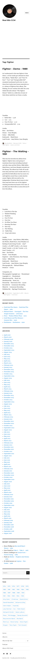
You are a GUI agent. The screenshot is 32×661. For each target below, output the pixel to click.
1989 (3, 145)
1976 (13, 586)
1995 (22, 596)
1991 (5, 294)
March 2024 (7, 389)
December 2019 (9, 499)
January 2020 (8, 496)
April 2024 (7, 387)
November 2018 (9, 527)
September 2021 (9, 453)
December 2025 (9, 343)
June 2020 (7, 486)
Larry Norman (7, 609)
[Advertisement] (16, 42)
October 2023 (8, 399)
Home (4, 633)
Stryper (5, 625)
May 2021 (7, 462)
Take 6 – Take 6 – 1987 (21, 550)
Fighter (7, 145)
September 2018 (9, 531)
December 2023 (9, 395)
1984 (22, 589)
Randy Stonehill (22, 615)
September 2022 (9, 427)
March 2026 (8, 337)
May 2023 (7, 410)
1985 (27, 589)
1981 (9, 589)
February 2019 (8, 520)
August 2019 (8, 507)
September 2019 (9, 505)
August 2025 (8, 352)
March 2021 (7, 466)
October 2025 (8, 348)
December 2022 (9, 421)
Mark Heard (21, 609)
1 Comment (14, 294)
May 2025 (7, 358)
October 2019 (8, 503)
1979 (27, 586)
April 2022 (7, 438)
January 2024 (8, 393)
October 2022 (8, 425)
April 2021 (7, 464)
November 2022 (9, 423)
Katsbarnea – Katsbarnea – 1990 (14, 322)
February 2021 (8, 468)
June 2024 (7, 382)
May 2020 (7, 488)
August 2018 (8, 533)
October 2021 (8, 451)
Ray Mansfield (8, 143)
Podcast (5, 644)
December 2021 (8, 447)
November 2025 (9, 346)
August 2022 (8, 430)
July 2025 (7, 354)
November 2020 (9, 475)
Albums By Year (7, 640)
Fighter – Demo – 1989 (15, 69)
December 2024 (9, 369)
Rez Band (20, 618)
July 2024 (7, 380)
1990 (22, 592)
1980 (4, 589)
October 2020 (8, 477)
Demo (24, 143)
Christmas (15, 599)
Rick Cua (6, 622)
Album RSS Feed (7, 648)
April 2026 (7, 335)
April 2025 (7, 361)
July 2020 (7, 484)
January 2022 (8, 445)
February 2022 (8, 443)
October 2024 (8, 374)
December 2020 (9, 473)
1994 (17, 596)
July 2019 (7, 509)
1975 (9, 586)
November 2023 (9, 397)
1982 (13, 589)
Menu (27, 12)
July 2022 (7, 432)
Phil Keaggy (12, 615)
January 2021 (8, 471)
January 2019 (8, 522)
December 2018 (8, 524)
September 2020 (9, 479)
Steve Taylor (24, 622)
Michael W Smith (8, 612)
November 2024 (9, 371)
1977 (18, 586)
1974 (4, 586)
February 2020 (8, 494)
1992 (8, 596)
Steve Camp (14, 622)
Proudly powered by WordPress (18, 658)
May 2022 (7, 436)
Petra (4, 615)
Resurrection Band (9, 618)
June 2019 (7, 512)
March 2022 (7, 440)
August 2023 (8, 404)
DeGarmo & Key (20, 602)
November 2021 (9, 449)
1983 (18, 589)
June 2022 (7, 434)
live (14, 609)
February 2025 (8, 365)
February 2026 (8, 339)
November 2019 (9, 501)
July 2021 (7, 458)
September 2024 (9, 376)
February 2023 (8, 417)
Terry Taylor (13, 625)
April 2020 (7, 490)
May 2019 (7, 514)
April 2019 (7, 516)
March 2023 (7, 415)
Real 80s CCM (8, 20)
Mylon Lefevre (20, 612)
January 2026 (8, 341)
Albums (26, 293)
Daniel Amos (24, 599)
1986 (4, 592)
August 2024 (8, 378)
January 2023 (8, 419)
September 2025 (9, 350)
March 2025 (7, 363)
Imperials (16, 605)
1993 (13, 596)
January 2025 (8, 367)
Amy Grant (6, 599)
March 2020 (7, 492)
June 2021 (7, 460)
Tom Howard (22, 625)
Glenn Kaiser (7, 605)
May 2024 (7, 384)
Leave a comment (15, 145)
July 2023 (7, 406)
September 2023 (9, 402)
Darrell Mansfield (8, 602)
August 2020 (8, 481)
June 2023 (7, 408)
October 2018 (8, 529)
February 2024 (8, 391)
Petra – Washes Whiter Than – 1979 (15, 316)
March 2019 (7, 518)
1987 (9, 592)
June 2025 (7, 356)
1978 (22, 586)
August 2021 (8, 456)
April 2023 (7, 412)
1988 (13, 592)
